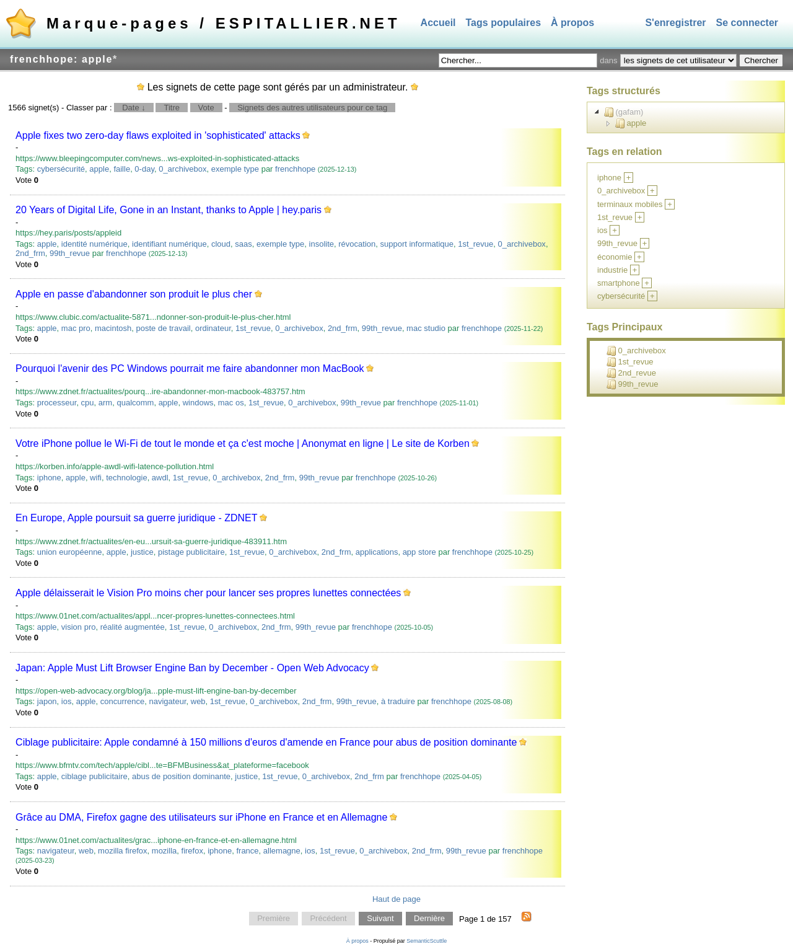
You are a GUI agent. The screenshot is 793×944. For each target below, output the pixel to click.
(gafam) (624, 112)
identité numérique (94, 244)
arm (105, 402)
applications (377, 552)
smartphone (618, 283)
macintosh (113, 328)
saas (243, 244)
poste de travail (163, 328)
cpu (87, 402)
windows (198, 402)
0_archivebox (182, 169)
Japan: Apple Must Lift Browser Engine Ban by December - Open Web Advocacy (192, 668)
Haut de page (396, 899)
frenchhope (295, 169)
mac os (231, 402)
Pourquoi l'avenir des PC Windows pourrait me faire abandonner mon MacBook (189, 368)
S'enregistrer (675, 22)
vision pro (78, 627)
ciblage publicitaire (94, 776)
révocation (356, 244)
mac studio (425, 328)
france (247, 850)
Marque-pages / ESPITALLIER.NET (223, 23)
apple (99, 169)
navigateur (167, 701)
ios (66, 701)
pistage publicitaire (191, 552)
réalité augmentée (132, 627)
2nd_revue (631, 373)
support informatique (416, 244)
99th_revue (70, 253)
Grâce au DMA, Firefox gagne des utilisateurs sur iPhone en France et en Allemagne (201, 817)
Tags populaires (503, 22)
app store (419, 552)
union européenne (69, 552)
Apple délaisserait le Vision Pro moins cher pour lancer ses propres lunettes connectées (208, 593)
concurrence (122, 701)
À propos (572, 22)
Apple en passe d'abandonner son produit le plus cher (133, 294)
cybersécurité (61, 169)
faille (121, 169)
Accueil (438, 22)
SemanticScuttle (426, 941)
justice (142, 552)
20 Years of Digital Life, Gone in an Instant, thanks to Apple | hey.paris (168, 210)
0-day (144, 169)
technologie (126, 477)
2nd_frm (30, 253)
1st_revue (475, 244)
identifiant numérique (169, 244)
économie (614, 257)
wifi (96, 477)
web (198, 701)
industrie (612, 270)
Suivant (380, 919)
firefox (192, 850)
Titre (172, 107)
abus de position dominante (181, 776)
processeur (57, 402)
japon (47, 701)
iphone (49, 477)
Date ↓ (134, 107)
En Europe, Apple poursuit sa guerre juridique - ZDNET (136, 518)
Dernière (429, 919)
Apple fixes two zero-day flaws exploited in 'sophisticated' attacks (157, 135)
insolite (321, 244)
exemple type (235, 169)
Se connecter (747, 22)
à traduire (398, 701)
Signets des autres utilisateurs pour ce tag (312, 107)
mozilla (164, 850)
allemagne (281, 850)
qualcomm (135, 402)
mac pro (75, 328)
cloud (220, 244)
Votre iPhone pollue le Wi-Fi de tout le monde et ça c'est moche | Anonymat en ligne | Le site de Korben (242, 443)
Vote (206, 107)
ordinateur (213, 328)
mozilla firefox (122, 850)
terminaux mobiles (630, 204)
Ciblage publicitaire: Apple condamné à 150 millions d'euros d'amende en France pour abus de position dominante (266, 742)
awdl (160, 477)
